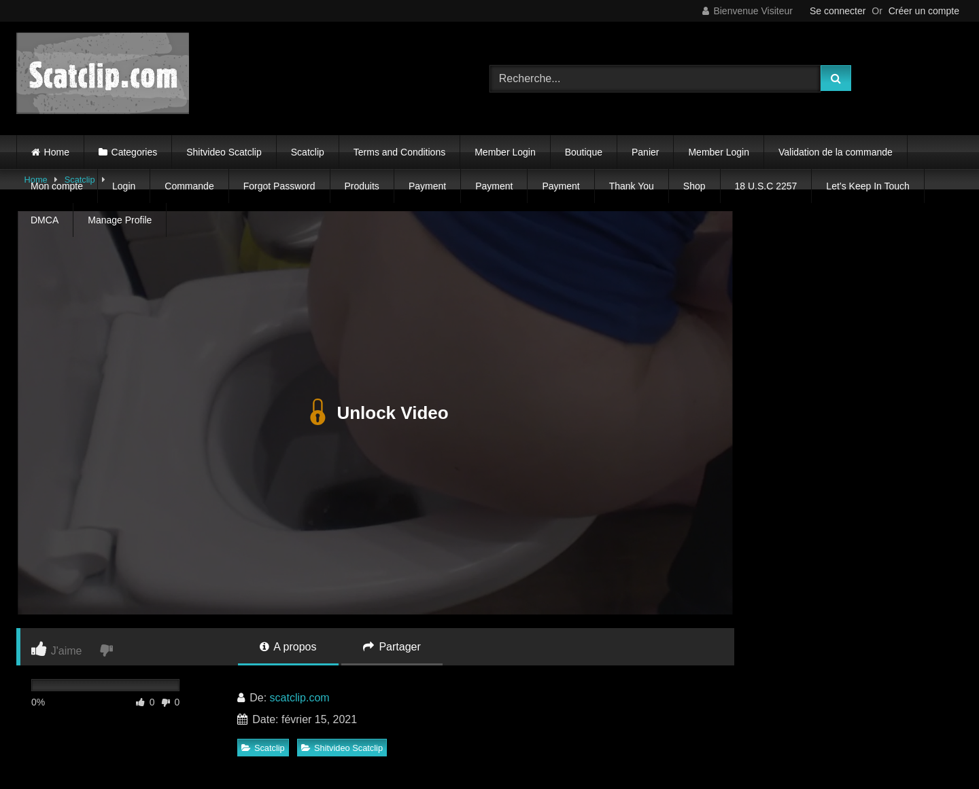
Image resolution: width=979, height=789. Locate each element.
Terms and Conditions (399, 152)
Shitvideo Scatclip (224, 152)
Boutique (583, 152)
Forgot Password (279, 186)
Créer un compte (924, 10)
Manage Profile (120, 220)
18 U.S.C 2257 (766, 186)
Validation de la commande (835, 152)
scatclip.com (300, 697)
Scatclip (307, 152)
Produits (362, 186)
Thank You (631, 186)
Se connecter (838, 10)
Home (56, 152)
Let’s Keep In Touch (867, 186)
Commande (189, 186)
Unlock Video (375, 412)
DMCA (44, 220)
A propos (288, 647)
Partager (392, 647)
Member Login (505, 152)
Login (123, 186)
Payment (427, 186)
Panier (645, 152)
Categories (134, 152)
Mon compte (57, 186)
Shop (694, 186)
